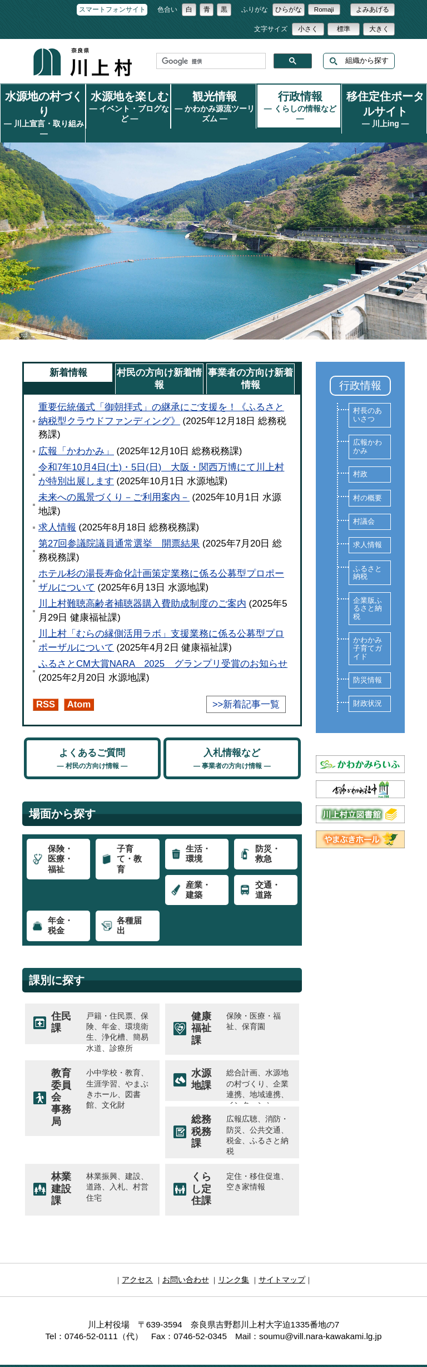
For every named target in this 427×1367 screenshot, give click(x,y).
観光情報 (213, 103)
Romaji (324, 9)
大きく (379, 29)
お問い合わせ (187, 1262)
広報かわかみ (367, 430)
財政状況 (367, 687)
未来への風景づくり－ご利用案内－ (114, 481)
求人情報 (57, 511)
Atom (79, 688)
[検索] (210, 61)
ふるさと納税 (367, 557)
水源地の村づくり (43, 100)
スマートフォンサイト (112, 9)
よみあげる (372, 9)
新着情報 (68, 356)
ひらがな (288, 9)
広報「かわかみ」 (76, 435)
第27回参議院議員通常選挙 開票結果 (119, 527)
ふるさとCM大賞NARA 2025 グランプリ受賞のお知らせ (162, 647)
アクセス (141, 1262)
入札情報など (232, 742)
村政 (360, 458)
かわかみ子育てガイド (367, 632)
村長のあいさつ (367, 399)
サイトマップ (278, 1262)
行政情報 (299, 100)
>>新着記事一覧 (246, 688)
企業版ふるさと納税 (367, 592)
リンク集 (232, 1262)
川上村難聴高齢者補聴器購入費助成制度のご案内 (142, 587)
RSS (45, 688)
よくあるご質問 (92, 742)
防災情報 (367, 664)
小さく (308, 29)
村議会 (364, 505)
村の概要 (367, 482)
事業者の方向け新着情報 (250, 362)
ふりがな (254, 9)
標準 (343, 29)
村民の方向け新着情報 (159, 362)
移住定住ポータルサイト (384, 106)
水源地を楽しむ (128, 100)
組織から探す (359, 61)
